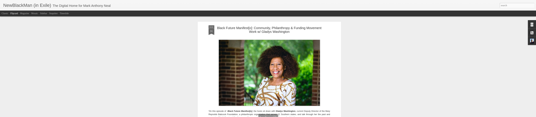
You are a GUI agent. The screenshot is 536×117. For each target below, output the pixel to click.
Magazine (24, 13)
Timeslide (64, 13)
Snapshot (53, 13)
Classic (5, 13)
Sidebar (43, 13)
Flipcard (14, 13)
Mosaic (34, 13)
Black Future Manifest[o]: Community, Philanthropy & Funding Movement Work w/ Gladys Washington (269, 29)
